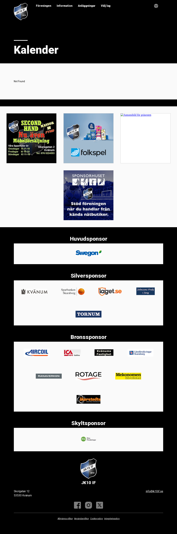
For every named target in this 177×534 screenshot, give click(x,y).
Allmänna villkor (65, 518)
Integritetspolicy (112, 518)
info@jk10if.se (154, 491)
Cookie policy (96, 518)
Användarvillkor (81, 518)
